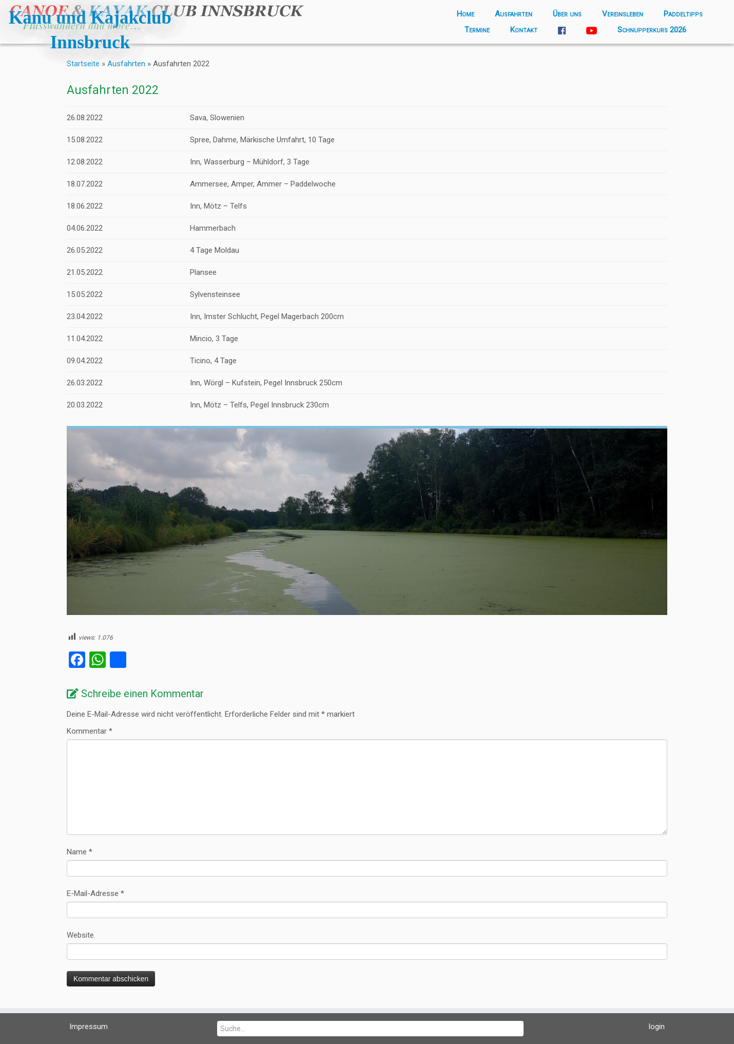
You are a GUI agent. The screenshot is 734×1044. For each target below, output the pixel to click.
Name (79, 851)
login (657, 1026)
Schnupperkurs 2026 (651, 29)
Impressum (88, 1026)
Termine (477, 29)
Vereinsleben (622, 13)
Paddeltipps (683, 13)
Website (80, 935)
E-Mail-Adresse (95, 893)
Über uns (567, 13)
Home (465, 13)
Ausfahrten (513, 13)
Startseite (83, 63)
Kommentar (89, 731)
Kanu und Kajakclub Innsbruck (90, 30)
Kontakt (523, 29)
